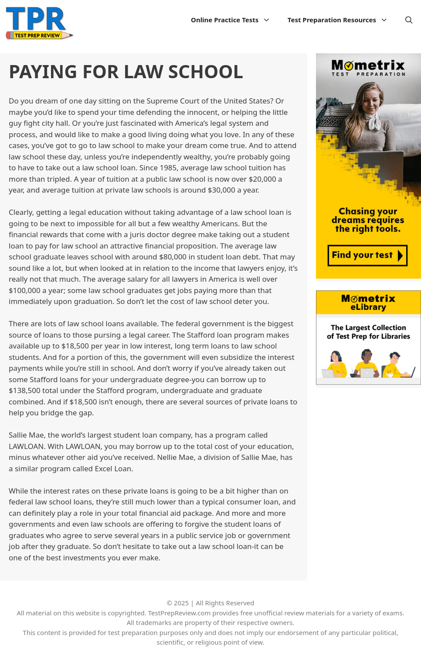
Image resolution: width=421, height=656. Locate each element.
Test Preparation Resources (342, 20)
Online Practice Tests (235, 20)
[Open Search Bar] (409, 20)
